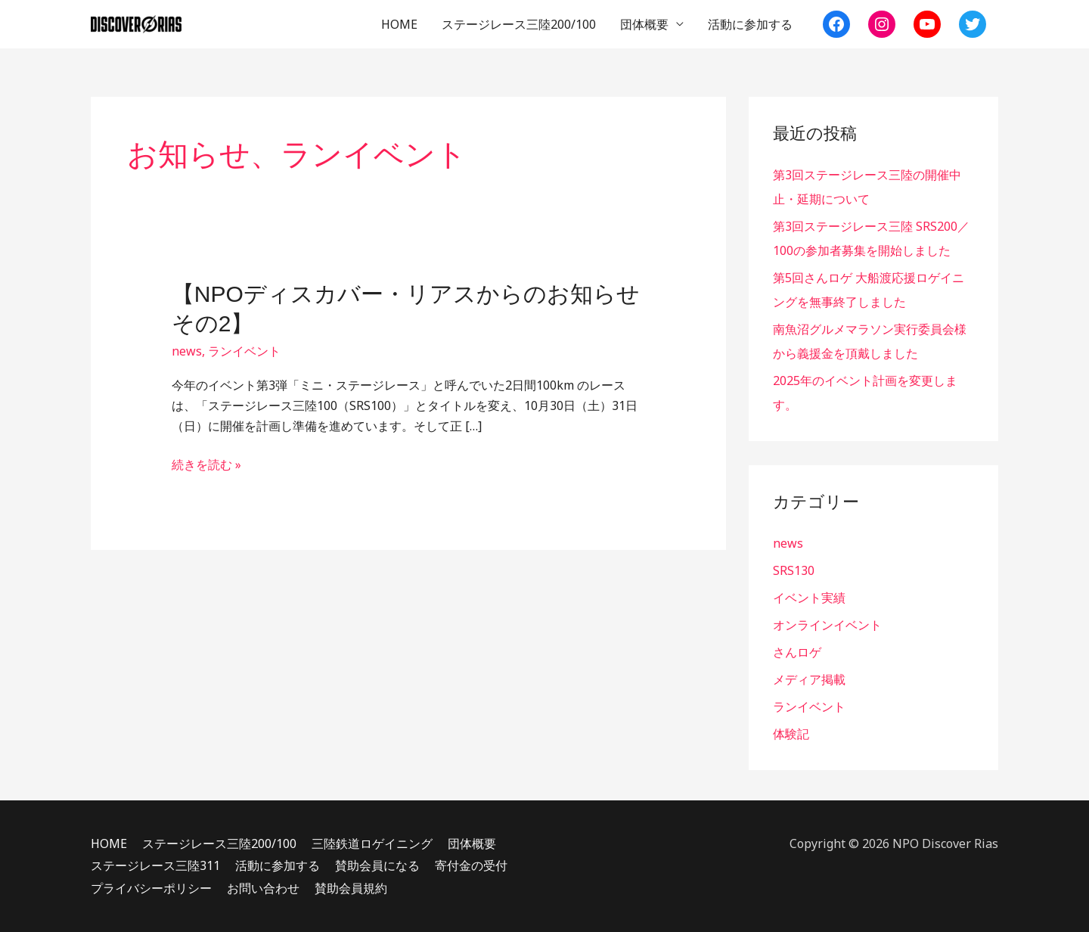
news (187, 351)
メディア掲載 (809, 679)
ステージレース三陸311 (155, 865)
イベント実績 (809, 597)
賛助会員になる (377, 865)
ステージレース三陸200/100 (519, 24)
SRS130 (793, 570)
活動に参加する (750, 24)
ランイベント (244, 351)
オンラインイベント (827, 625)
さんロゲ (797, 652)
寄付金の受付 (471, 865)
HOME (399, 24)
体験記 (791, 733)
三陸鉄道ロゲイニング (372, 843)
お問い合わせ (263, 888)
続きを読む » (206, 465)
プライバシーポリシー (151, 888)
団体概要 (644, 24)
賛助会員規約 (351, 888)
